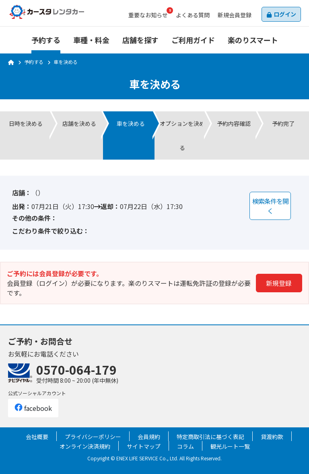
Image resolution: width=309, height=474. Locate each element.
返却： (110, 206)
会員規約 (149, 437)
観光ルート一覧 (230, 446)
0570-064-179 (76, 369)
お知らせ (148, 15)
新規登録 (279, 283)
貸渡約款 (272, 437)
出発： (21, 206)
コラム (185, 446)
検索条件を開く (270, 205)
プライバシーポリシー (93, 437)
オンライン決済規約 (85, 446)
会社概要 (37, 437)
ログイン (285, 14)
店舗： (21, 192)
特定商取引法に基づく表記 (210, 437)
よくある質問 (193, 15)
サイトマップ (144, 446)
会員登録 (234, 15)
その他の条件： (34, 218)
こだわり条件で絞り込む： (50, 231)
